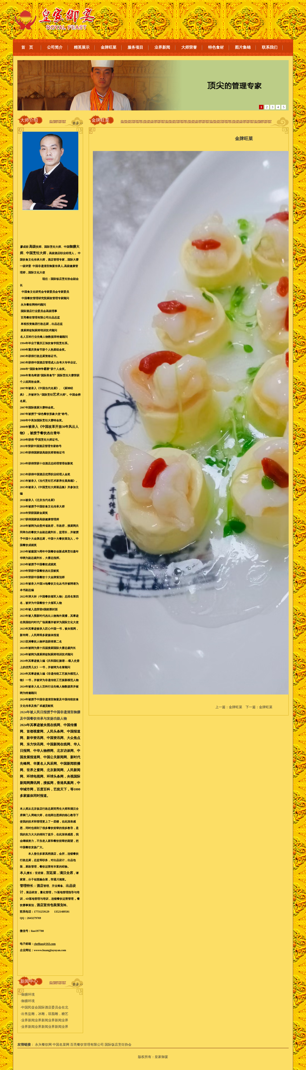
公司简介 (55, 47)
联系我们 (269, 47)
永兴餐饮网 (43, 1045)
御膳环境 (28, 994)
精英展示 (82, 47)
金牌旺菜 (108, 47)
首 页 (27, 47)
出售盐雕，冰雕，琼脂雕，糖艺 (44, 1014)
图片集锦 (243, 47)
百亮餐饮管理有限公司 (87, 1045)
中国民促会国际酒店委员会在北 (44, 1007)
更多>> (77, 123)
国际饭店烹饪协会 (118, 1045)
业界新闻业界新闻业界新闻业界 (44, 1020)
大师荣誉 (189, 47)
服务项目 (135, 47)
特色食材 (216, 47)
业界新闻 (162, 47)
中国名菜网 (61, 1045)
